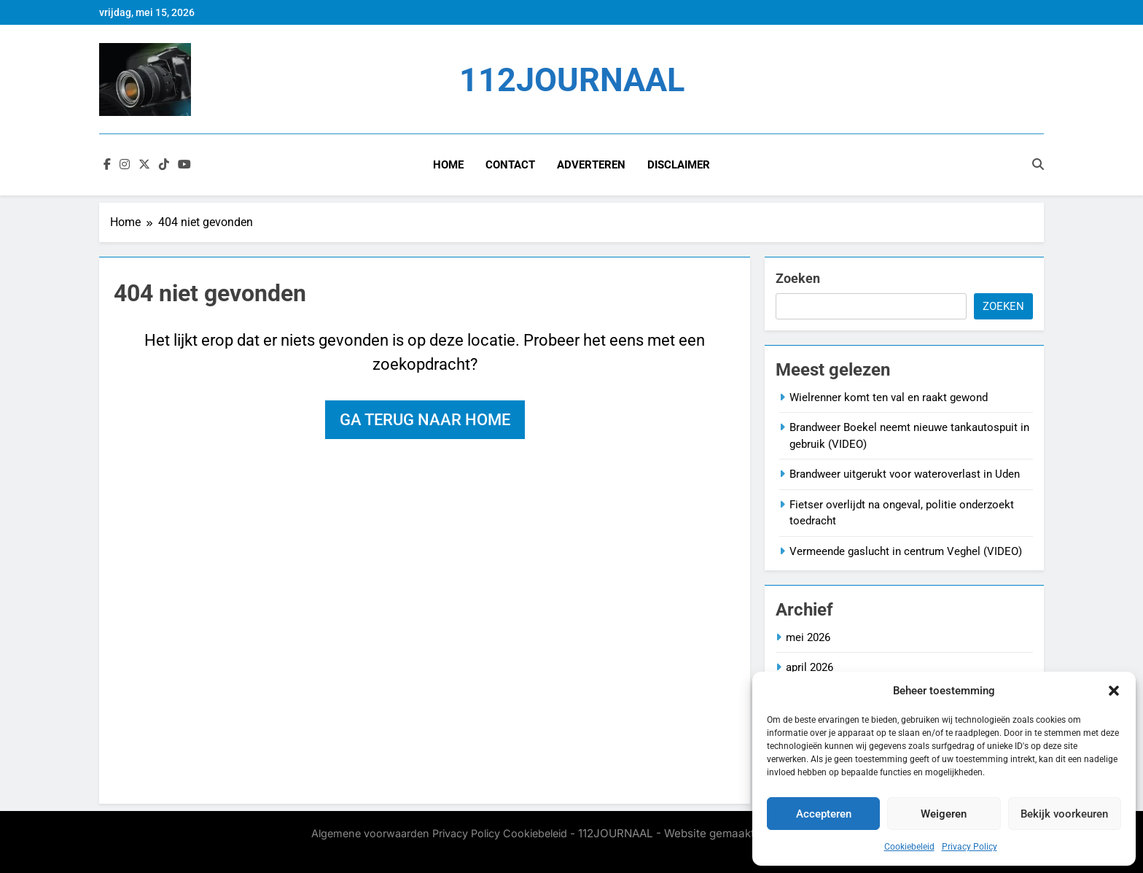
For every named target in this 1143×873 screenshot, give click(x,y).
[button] (1114, 690)
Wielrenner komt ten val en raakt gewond (888, 397)
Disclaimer (678, 164)
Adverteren (591, 164)
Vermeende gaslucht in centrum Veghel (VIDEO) (905, 551)
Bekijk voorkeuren (1064, 813)
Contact (510, 164)
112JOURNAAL (571, 80)
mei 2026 (808, 637)
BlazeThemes (444, 849)
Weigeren (944, 813)
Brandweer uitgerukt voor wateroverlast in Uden (904, 474)
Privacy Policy (969, 847)
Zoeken (798, 278)
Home (448, 164)
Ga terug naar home (425, 420)
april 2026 (809, 667)
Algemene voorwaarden (370, 833)
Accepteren (823, 813)
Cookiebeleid (909, 847)
